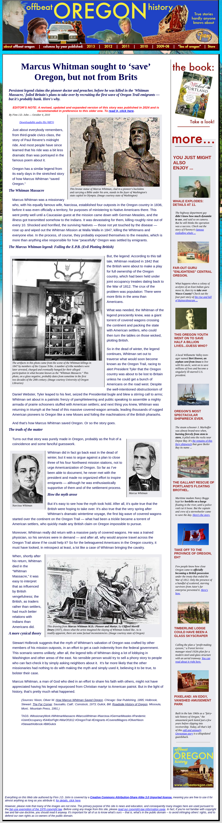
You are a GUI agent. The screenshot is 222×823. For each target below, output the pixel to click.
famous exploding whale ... (189, 231)
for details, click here (68, 800)
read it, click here (121, 111)
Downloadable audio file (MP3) (37, 122)
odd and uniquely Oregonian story (188, 732)
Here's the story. (201, 515)
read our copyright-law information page (141, 809)
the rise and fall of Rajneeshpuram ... (193, 298)
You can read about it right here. (192, 660)
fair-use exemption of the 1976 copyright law (35, 809)
